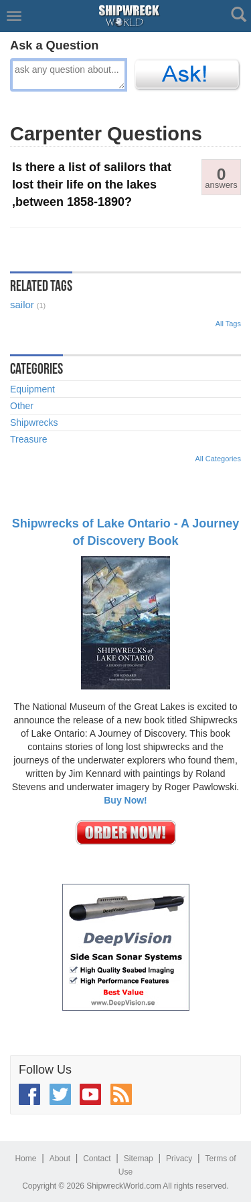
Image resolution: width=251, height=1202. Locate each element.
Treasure (29, 439)
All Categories (218, 459)
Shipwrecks (34, 422)
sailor (22, 304)
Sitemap (138, 1158)
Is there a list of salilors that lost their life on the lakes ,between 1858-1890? (91, 184)
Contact (96, 1158)
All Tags (228, 324)
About (60, 1158)
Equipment (32, 389)
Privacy (179, 1158)
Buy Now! (125, 800)
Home (25, 1158)
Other (21, 405)
